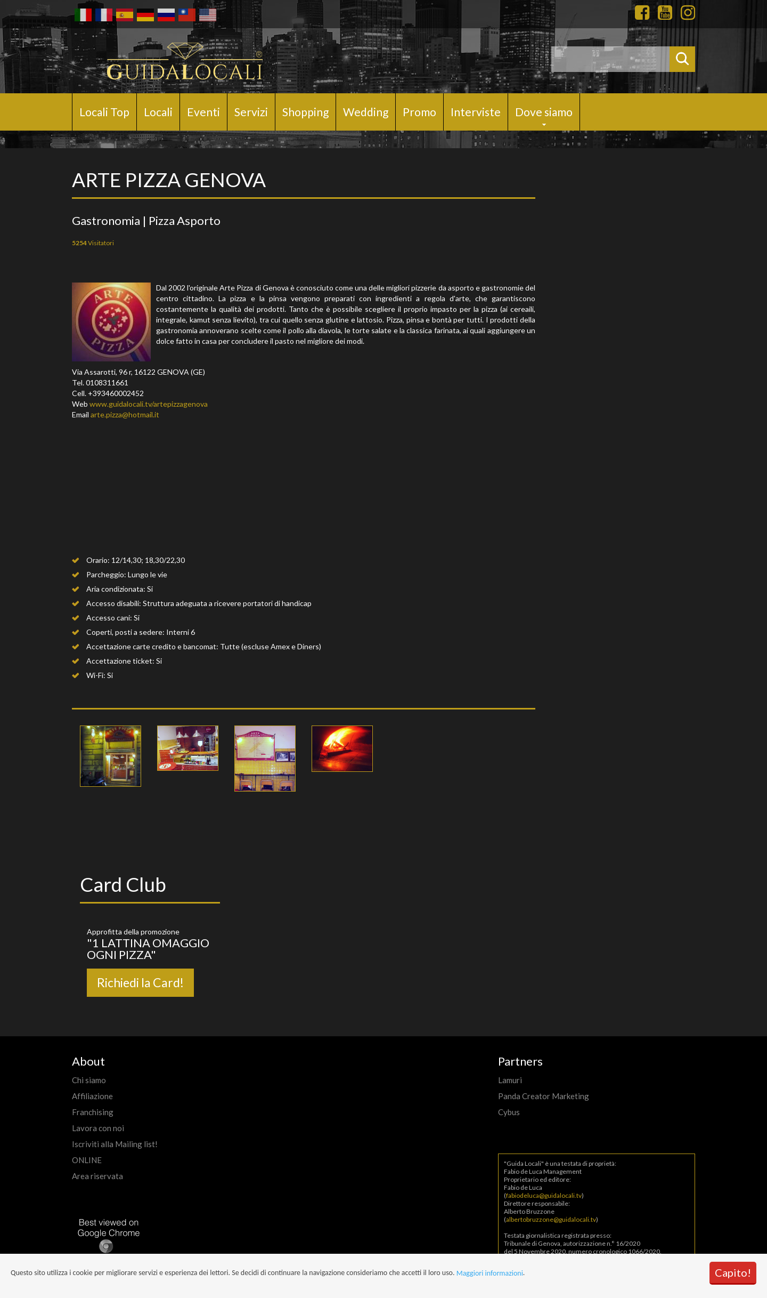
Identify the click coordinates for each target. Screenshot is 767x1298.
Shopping (305, 111)
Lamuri (510, 1080)
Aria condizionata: (115, 588)
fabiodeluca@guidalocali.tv (544, 1195)
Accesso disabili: (113, 603)
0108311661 (107, 382)
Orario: (98, 560)
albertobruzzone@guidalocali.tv (551, 1219)
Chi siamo (89, 1080)
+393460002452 (116, 393)
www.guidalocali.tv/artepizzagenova (148, 403)
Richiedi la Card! (140, 982)
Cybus (509, 1112)
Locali (158, 111)
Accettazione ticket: (120, 660)
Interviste (476, 111)
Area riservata (97, 1176)
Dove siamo (544, 111)
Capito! (733, 1272)
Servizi (251, 111)
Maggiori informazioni (489, 1273)
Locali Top (104, 111)
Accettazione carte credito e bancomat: (152, 646)
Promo (419, 111)
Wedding (365, 111)
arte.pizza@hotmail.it (125, 414)
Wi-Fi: (95, 675)
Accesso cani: (109, 617)
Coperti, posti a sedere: (125, 631)
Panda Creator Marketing (543, 1096)
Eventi (203, 111)
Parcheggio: (106, 574)
